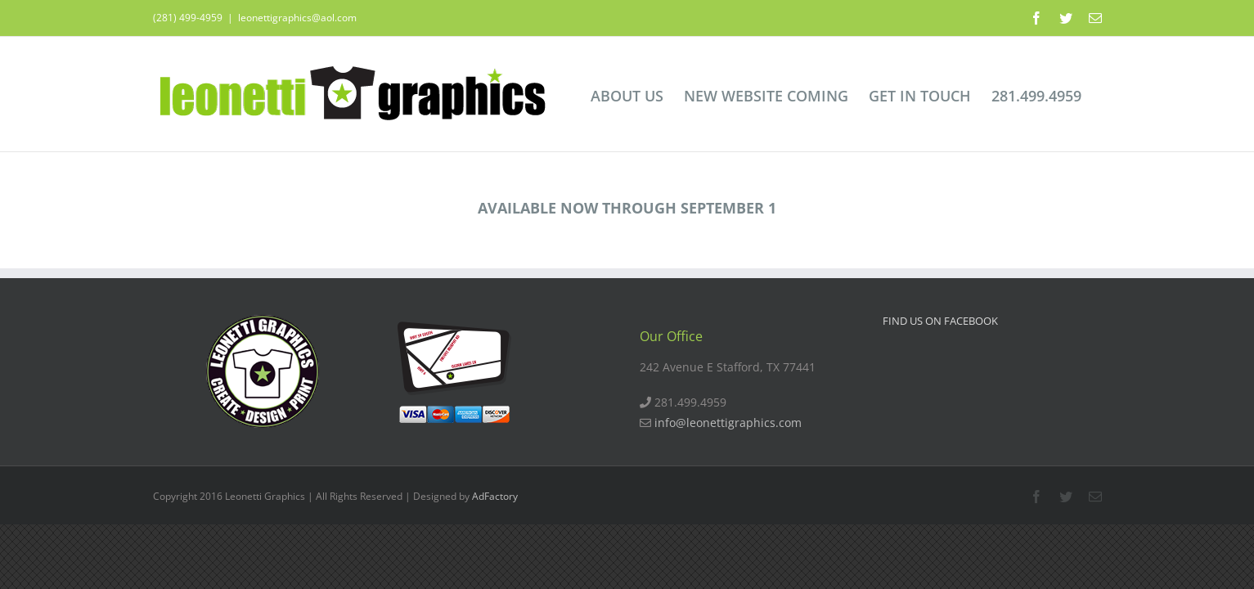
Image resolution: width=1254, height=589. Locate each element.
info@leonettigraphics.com (728, 422)
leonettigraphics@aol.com (297, 18)
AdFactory (495, 496)
